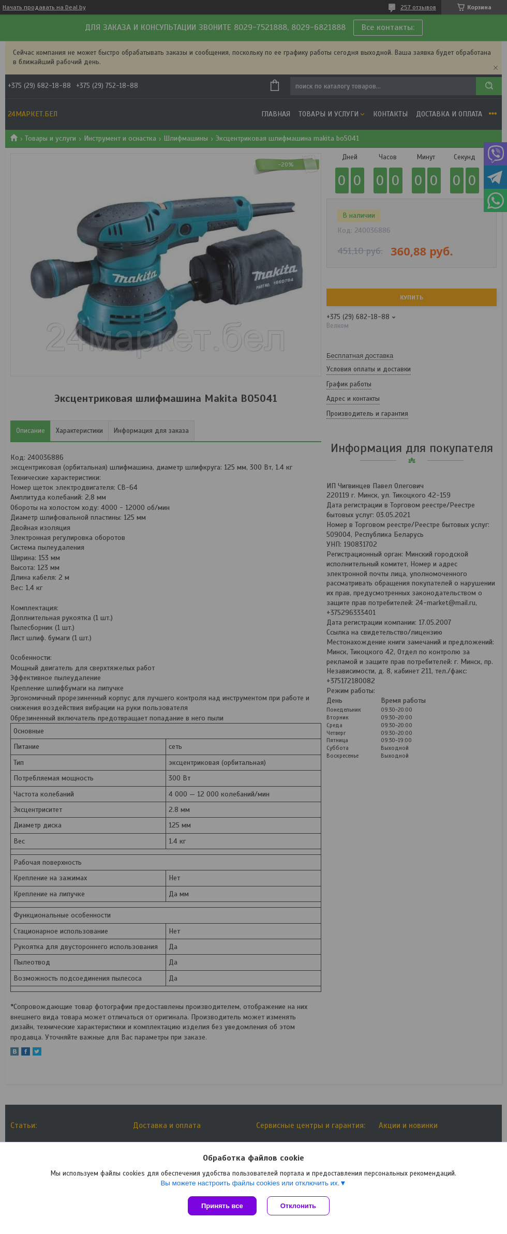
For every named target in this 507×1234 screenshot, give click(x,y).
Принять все (222, 1206)
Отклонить (298, 1206)
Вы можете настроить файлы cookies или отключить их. (249, 1183)
